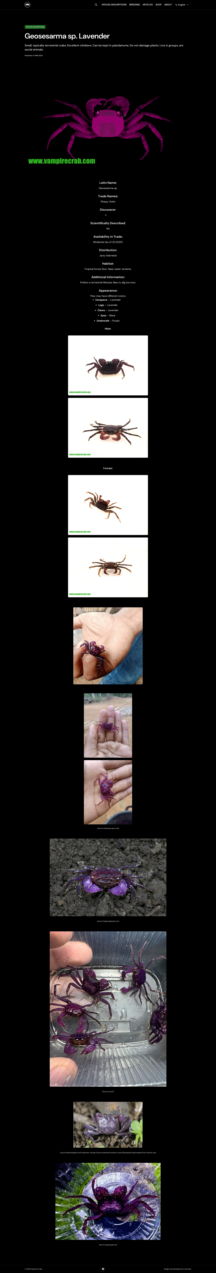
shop (159, 4)
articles (148, 4)
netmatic (187, 1269)
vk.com (111, 1091)
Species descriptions (35, 27)
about (168, 4)
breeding (134, 4)
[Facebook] (103, 1269)
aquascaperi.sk (111, 1245)
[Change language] (182, 4)
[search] (96, 5)
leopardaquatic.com (111, 921)
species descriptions (114, 4)
